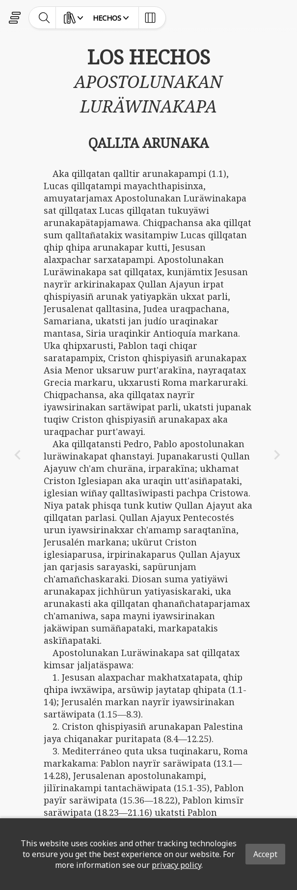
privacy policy (176, 865)
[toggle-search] (44, 18)
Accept (265, 854)
